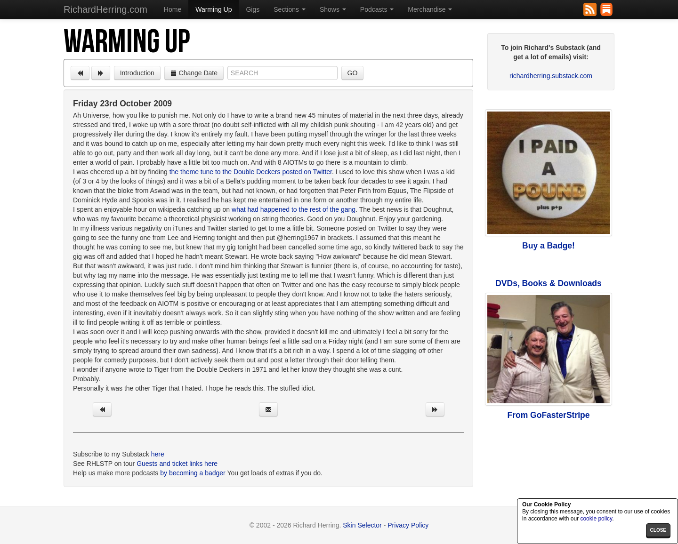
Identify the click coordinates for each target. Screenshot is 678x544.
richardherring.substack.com (550, 76)
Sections (290, 9)
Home (172, 9)
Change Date (194, 73)
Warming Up (213, 9)
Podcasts (377, 9)
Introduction (137, 73)
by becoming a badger (193, 473)
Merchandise (430, 9)
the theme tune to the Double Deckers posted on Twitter (251, 172)
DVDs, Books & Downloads (548, 283)
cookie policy (596, 518)
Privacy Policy (407, 525)
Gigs (252, 9)
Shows (333, 9)
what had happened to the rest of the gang (293, 209)
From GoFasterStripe (548, 415)
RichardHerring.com (105, 9)
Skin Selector (362, 525)
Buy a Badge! (548, 245)
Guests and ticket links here (177, 463)
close (658, 530)
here (157, 454)
